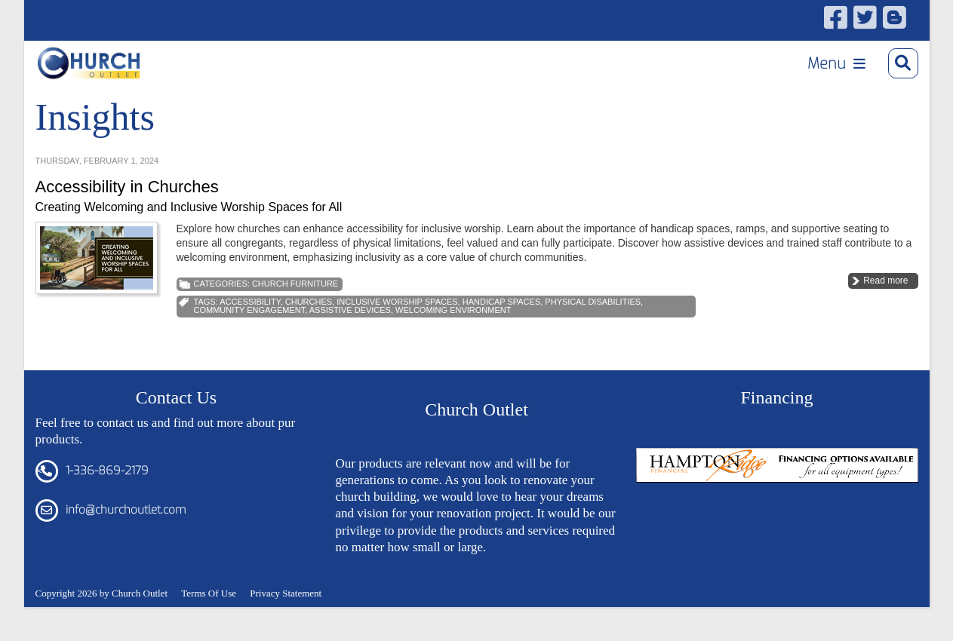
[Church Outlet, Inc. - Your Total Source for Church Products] (100, 68)
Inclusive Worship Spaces (397, 325)
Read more (885, 304)
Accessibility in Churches (127, 210)
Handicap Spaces (502, 325)
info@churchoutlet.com (126, 533)
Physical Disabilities (593, 325)
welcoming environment (453, 334)
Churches (308, 325)
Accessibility (250, 325)
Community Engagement (250, 334)
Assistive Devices (350, 334)
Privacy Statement (285, 616)
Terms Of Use (208, 616)
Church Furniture (295, 307)
